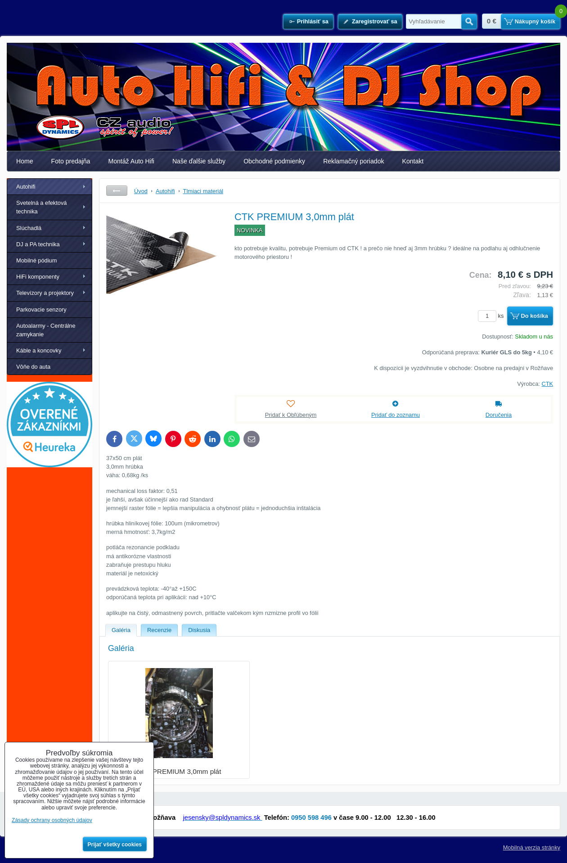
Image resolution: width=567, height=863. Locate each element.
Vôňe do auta (33, 366)
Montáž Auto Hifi (131, 161)
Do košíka (534, 315)
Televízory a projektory (45, 292)
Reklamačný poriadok (353, 161)
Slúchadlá (28, 228)
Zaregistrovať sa (374, 21)
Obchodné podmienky (274, 161)
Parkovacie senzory (41, 309)
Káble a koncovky (38, 350)
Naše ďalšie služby (198, 161)
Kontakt (413, 161)
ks (492, 315)
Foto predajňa (70, 161)
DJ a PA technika (38, 244)
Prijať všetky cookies (115, 844)
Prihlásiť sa (312, 21)
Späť (116, 190)
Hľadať (469, 21)
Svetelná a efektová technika (41, 207)
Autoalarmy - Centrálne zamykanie (46, 330)
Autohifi (26, 186)
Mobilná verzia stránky (531, 847)
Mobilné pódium (36, 260)
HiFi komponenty (37, 276)
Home (24, 161)
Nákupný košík (535, 21)
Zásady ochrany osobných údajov (52, 820)
